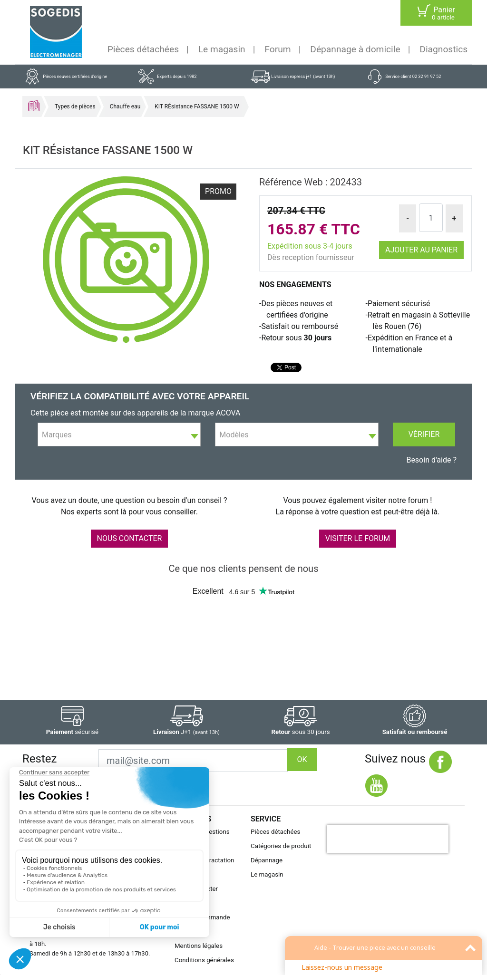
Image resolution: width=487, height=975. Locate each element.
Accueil (33, 105)
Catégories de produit (281, 846)
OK (302, 759)
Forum (277, 49)
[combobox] (119, 434)
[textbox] (119, 435)
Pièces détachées (143, 49)
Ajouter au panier (421, 249)
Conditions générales (204, 960)
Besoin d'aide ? (431, 459)
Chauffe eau (125, 106)
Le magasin (221, 49)
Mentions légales (199, 945)
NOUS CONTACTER (129, 538)
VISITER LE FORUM (357, 538)
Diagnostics (443, 49)
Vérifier (424, 434)
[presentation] (387, 839)
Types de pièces (75, 106)
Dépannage (266, 860)
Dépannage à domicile (355, 49)
